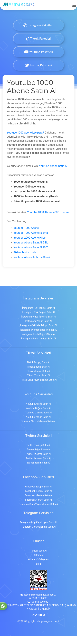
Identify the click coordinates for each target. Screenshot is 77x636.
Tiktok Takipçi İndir (25, 252)
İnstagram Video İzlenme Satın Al (38, 316)
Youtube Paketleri (38, 52)
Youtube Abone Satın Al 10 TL (31, 247)
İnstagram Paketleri (38, 25)
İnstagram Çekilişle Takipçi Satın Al (38, 325)
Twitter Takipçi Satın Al (38, 445)
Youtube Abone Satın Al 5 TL (31, 242)
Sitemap (38, 555)
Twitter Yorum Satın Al (38, 462)
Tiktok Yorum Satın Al (38, 375)
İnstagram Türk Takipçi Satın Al (38, 308)
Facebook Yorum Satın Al (38, 499)
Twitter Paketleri (38, 65)
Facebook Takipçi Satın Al (38, 486)
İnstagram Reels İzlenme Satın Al (38, 338)
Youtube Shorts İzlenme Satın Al (38, 421)
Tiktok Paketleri (38, 38)
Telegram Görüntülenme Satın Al (38, 526)
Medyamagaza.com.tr (48, 621)
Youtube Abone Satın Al (53, 166)
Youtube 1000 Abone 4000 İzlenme (48, 212)
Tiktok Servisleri (38, 353)
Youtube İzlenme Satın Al (38, 412)
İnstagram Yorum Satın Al (38, 321)
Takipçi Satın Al (38, 550)
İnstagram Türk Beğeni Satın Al (38, 312)
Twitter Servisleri (38, 436)
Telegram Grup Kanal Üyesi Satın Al (38, 522)
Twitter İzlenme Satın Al (38, 454)
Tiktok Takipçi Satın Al (38, 362)
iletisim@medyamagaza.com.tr (38, 594)
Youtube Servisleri (38, 394)
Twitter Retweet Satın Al (38, 458)
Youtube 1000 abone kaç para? (25, 132)
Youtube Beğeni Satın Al (38, 408)
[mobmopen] (74, 4)
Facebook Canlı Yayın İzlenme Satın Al (38, 504)
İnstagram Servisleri (38, 298)
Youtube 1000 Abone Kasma (31, 232)
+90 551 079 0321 (38, 601)
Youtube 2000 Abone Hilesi (30, 237)
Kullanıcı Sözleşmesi (38, 559)
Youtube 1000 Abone (26, 227)
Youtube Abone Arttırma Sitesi (32, 257)
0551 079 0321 (38, 598)
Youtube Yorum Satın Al (38, 417)
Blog (38, 563)
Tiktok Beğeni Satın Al (38, 366)
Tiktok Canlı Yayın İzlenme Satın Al (38, 380)
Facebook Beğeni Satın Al (38, 491)
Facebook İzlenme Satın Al (38, 495)
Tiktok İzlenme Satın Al (38, 371)
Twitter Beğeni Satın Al (38, 449)
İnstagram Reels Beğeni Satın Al (38, 334)
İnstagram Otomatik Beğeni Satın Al (38, 329)
